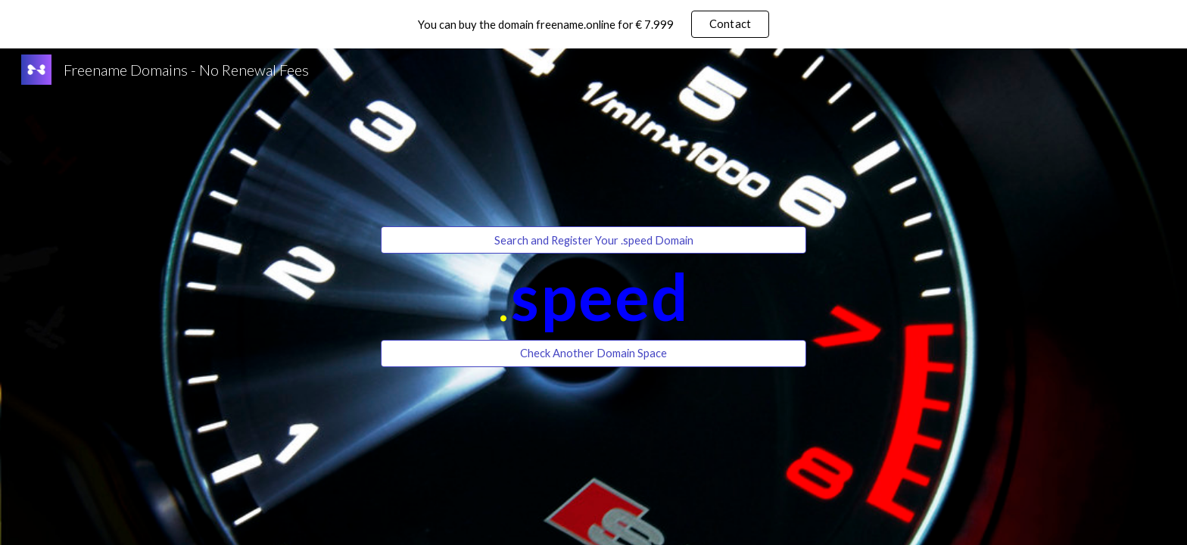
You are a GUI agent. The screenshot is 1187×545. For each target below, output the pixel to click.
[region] (593, 24)
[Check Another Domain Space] (593, 353)
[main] (593, 296)
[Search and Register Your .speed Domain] (593, 240)
